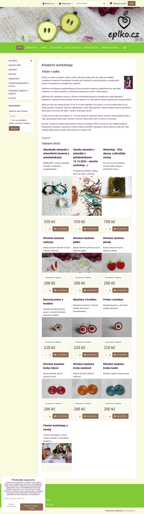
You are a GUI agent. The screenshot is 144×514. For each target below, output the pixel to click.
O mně (43, 47)
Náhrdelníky (14, 65)
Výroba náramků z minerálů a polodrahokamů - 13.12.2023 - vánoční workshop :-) (85, 157)
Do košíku (60, 229)
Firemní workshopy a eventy (18, 84)
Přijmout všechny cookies (31, 507)
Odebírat (14, 128)
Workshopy (31, 47)
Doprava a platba (109, 47)
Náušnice (21, 61)
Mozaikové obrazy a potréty (18, 92)
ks (47, 229)
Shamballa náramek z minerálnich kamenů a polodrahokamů (56, 153)
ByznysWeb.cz (129, 510)
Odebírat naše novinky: (18, 111)
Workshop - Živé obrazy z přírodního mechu (114, 153)
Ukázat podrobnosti (11, 505)
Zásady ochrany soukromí (13, 498)
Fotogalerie (55, 47)
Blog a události (72, 47)
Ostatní (12, 98)
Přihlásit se (48, 3)
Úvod (19, 47)
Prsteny (12, 74)
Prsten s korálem (113, 299)
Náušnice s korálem (84, 299)
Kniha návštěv (91, 47)
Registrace (65, 3)
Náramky (12, 69)
